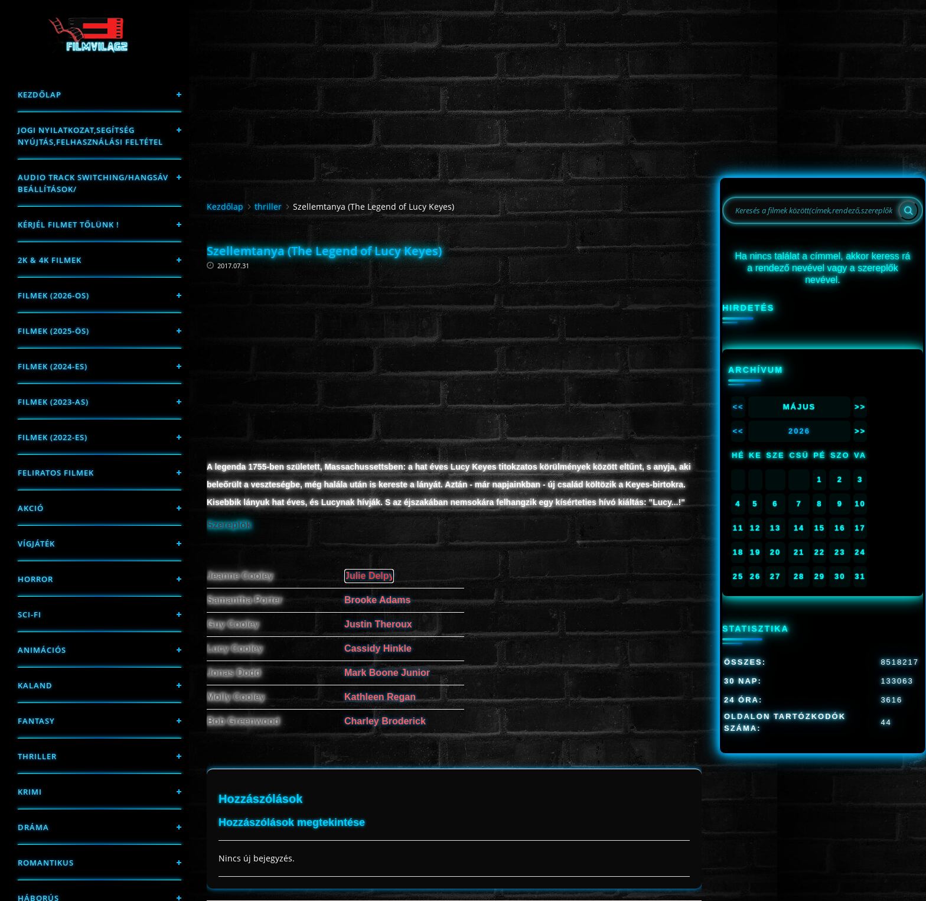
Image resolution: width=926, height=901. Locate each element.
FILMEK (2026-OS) (53, 295)
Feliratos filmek (56, 472)
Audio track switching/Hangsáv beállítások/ (93, 183)
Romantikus (46, 862)
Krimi (30, 791)
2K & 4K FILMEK (49, 260)
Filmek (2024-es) (52, 366)
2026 (799, 431)
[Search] (908, 210)
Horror (35, 579)
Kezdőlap (39, 94)
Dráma (33, 827)
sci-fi (29, 614)
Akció (31, 508)
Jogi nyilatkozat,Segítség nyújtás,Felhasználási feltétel (90, 136)
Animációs (42, 650)
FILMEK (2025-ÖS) (53, 331)
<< (738, 406)
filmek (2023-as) (53, 401)
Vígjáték (36, 543)
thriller (37, 756)
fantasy (36, 720)
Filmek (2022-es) (52, 437)
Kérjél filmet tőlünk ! (68, 224)
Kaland (35, 685)
